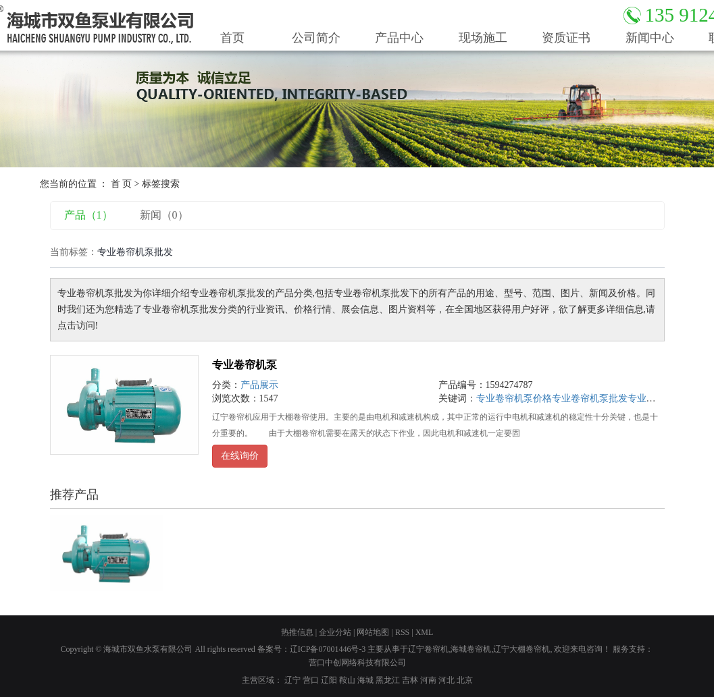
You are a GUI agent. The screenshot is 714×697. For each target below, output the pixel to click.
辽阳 (329, 680)
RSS (402, 632)
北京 (465, 680)
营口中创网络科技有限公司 (357, 662)
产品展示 (259, 385)
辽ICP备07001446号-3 (328, 649)
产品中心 (399, 38)
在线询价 (240, 456)
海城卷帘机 (471, 649)
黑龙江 (388, 680)
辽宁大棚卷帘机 (521, 649)
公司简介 (316, 38)
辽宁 (292, 680)
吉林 (410, 680)
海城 (365, 680)
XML (424, 632)
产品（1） (88, 215)
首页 (232, 38)
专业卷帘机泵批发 (590, 398)
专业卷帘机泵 (244, 364)
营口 (311, 680)
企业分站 (335, 632)
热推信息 (297, 632)
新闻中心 (650, 38)
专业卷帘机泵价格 (514, 398)
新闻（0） (164, 215)
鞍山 (347, 680)
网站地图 (373, 632)
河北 (446, 680)
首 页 (121, 184)
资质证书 (566, 38)
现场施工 (483, 38)
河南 (428, 680)
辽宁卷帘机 (428, 649)
